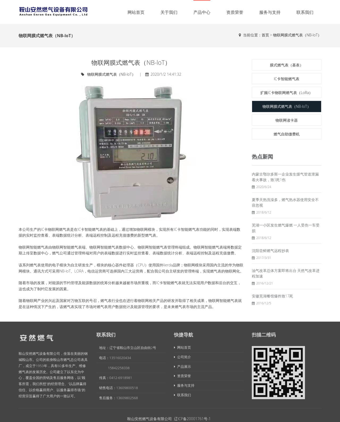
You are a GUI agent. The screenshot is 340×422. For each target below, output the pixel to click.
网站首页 (136, 12)
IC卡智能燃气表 (286, 78)
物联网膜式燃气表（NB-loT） (297, 34)
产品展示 (182, 366)
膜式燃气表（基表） (286, 64)
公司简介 (182, 357)
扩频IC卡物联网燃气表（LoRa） (286, 92)
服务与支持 (269, 12)
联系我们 (304, 12)
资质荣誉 (234, 12)
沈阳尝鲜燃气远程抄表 (270, 250)
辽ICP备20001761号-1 (192, 418)
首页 (265, 34)
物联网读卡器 (286, 120)
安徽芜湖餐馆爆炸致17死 (272, 296)
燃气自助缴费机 (287, 134)
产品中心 (201, 12)
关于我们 (168, 12)
